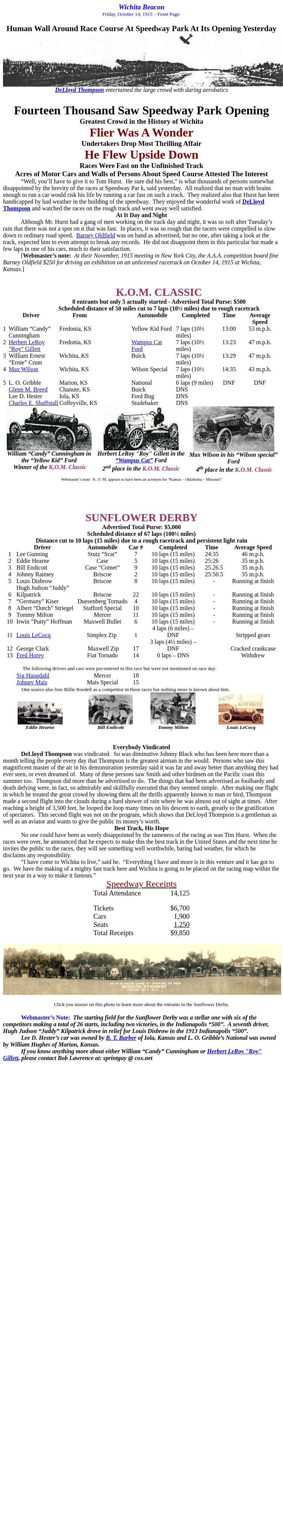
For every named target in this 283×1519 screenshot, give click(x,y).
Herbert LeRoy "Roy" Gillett (27, 345)
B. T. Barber (121, 1038)
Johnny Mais (32, 682)
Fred (30, 655)
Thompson (79, 90)
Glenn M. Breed (28, 389)
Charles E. (33, 403)
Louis (34, 635)
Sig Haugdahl (33, 675)
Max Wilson (23, 369)
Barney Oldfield (95, 235)
